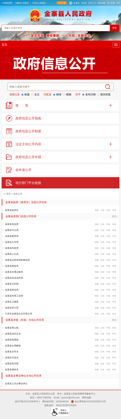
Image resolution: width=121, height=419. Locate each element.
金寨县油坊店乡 (13, 333)
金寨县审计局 (11, 307)
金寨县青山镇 (11, 327)
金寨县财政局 (11, 266)
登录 (118, 3)
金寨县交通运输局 (14, 272)
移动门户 (92, 3)
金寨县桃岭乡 (11, 369)
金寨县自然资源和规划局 (17, 260)
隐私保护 (49, 405)
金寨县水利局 (11, 284)
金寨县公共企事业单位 (16, 383)
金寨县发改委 (11, 224)
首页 (4, 44)
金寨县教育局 (11, 236)
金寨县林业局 (11, 289)
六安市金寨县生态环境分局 (18, 313)
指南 (97, 210)
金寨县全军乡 (11, 351)
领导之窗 (62, 3)
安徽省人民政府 (22, 3)
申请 (114, 210)
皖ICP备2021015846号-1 (27, 401)
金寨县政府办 (11, 210)
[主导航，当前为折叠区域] (115, 44)
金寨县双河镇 (11, 363)
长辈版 (76, 3)
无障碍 (84, 3)
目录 (102, 210)
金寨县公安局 (11, 242)
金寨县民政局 (11, 248)
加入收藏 (111, 3)
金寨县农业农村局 (14, 278)
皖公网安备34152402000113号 (90, 401)
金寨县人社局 (11, 254)
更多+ (115, 216)
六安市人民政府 (38, 3)
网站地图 (101, 3)
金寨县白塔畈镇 (13, 345)
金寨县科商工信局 (14, 295)
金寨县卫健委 (11, 301)
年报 (108, 210)
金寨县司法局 (11, 230)
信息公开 (17, 193)
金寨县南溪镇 (11, 339)
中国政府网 (7, 3)
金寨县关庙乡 (11, 357)
